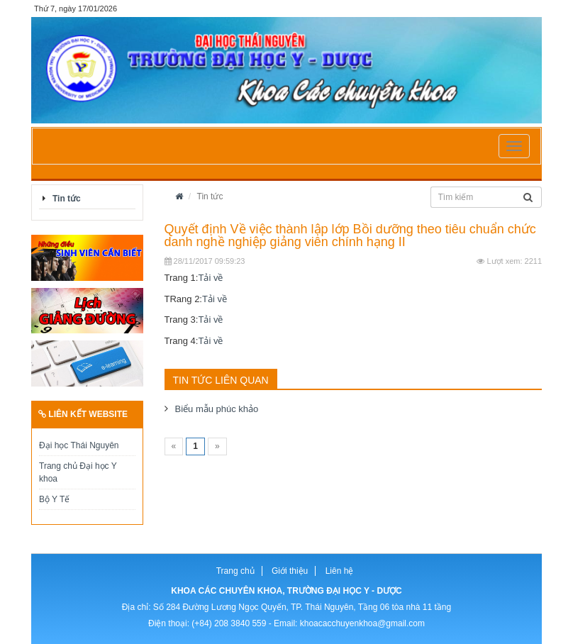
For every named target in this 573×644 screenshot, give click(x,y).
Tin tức (66, 199)
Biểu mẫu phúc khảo (217, 409)
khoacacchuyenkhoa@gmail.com (362, 623)
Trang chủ (235, 571)
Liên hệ (340, 571)
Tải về (210, 277)
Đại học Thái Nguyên (79, 445)
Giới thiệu (290, 571)
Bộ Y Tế (54, 499)
